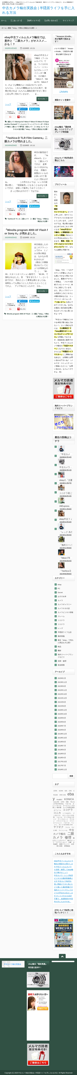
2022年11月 (62, 690)
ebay (38, 127)
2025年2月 (62, 678)
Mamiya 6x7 (19, 122)
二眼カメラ (15, 127)
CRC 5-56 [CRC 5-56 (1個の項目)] (62, 795)
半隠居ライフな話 (64, 632)
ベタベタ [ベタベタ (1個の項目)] (66, 823)
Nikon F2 (34, 122)
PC (59, 589)
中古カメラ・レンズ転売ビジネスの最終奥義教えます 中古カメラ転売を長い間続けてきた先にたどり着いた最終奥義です (63, 881)
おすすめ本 (62, 596)
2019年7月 (62, 746)
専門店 (21, 127)
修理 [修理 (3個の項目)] (68, 837)
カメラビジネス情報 (65, 612)
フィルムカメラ (23, 124)
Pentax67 (14, 124)
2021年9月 (62, 702)
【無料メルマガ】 (33, 20)
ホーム (4, 20)
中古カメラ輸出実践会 (12, 964)
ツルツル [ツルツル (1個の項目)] (59, 817)
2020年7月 (62, 726)
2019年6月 (62, 750)
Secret (60, 592)
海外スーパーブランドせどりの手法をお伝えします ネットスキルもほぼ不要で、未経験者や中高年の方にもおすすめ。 (63, 896)
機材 (59, 651)
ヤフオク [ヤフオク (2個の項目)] (59, 827)
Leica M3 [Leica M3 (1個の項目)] (56, 802)
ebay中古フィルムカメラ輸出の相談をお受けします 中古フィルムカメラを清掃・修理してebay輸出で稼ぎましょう (63, 866)
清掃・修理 (62, 661)
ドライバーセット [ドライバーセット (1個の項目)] (62, 821)
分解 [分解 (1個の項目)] (69, 842)
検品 (59, 647)
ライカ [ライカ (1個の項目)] (67, 827)
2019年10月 (62, 738)
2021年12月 (62, 698)
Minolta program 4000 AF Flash (18, 314)
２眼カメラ (29, 127)
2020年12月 (62, 710)
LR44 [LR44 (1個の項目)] (62, 802)
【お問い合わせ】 (51, 20)
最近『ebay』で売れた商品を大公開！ (21, 28)
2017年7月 (62, 766)
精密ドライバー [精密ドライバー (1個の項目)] (64, 844)
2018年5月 (62, 754)
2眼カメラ (11, 122)
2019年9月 (62, 742)
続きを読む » (42, 99)
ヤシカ (18, 219)
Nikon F (27, 122)
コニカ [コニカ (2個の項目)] (57, 812)
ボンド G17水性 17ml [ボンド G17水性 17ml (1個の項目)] (66, 824)
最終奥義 (61, 636)
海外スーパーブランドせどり (65, 656)
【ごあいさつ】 (16, 20)
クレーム (61, 616)
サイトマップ (68, 20)
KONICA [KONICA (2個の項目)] (69, 799)
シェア (8, 104)
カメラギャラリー (64, 604)
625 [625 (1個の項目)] (66, 791)
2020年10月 (62, 714)
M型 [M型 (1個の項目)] (67, 802)
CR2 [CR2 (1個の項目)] (70, 791)
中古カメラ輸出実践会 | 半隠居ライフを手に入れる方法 (38, 1073)
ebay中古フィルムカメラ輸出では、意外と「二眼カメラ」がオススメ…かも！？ (25, 41)
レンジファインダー (37, 124)
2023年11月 (62, 682)
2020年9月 (62, 718)
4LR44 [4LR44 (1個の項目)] (61, 791)
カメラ (43, 127)
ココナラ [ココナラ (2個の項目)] (68, 809)
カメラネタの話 (64, 608)
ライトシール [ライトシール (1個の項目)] (63, 830)
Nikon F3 (41, 122)
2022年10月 (62, 694)
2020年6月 (62, 730)
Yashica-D (11, 219)
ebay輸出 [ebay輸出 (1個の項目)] (59, 799)
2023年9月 (62, 686)
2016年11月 (62, 770)
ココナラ (61, 620)
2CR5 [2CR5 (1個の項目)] (55, 791)
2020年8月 (62, 722)
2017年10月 (62, 762)
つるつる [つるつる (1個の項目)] (68, 804)
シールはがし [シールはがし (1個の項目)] (67, 813)
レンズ (60, 628)
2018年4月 (62, 758)
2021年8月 (62, 706)
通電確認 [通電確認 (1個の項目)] (67, 846)
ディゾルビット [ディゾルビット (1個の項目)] (63, 819)
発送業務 (61, 665)
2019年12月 (62, 734)
